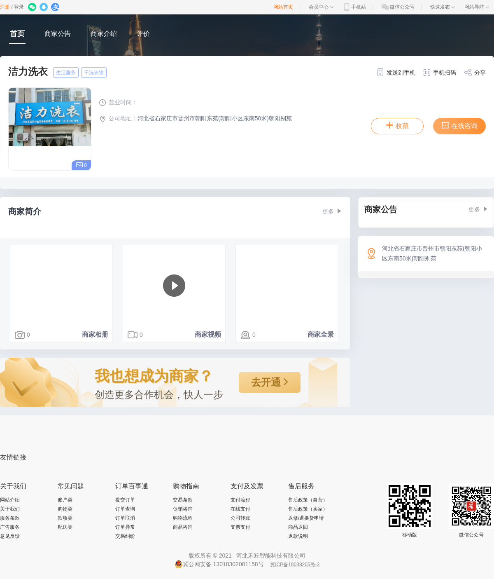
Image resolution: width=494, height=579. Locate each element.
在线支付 (240, 509)
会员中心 (321, 7)
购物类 (65, 509)
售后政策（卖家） (308, 509)
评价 (143, 33)
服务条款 (10, 518)
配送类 (65, 527)
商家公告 (57, 33)
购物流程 (183, 518)
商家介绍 (104, 33)
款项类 (65, 518)
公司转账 (240, 518)
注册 (5, 7)
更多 (332, 211)
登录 (19, 7)
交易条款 (183, 500)
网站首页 (283, 7)
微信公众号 (398, 7)
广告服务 (10, 527)
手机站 (354, 7)
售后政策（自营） (308, 500)
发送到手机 (395, 72)
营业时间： (118, 102)
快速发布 (442, 7)
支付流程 (240, 500)
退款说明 (298, 536)
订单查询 (125, 509)
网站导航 (476, 7)
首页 (17, 34)
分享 (475, 72)
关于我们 (10, 509)
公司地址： (118, 118)
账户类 (65, 500)
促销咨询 (183, 509)
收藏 (397, 125)
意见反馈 (10, 536)
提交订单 (125, 500)
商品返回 (298, 527)
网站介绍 (10, 500)
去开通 (270, 382)
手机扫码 (439, 72)
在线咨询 (459, 125)
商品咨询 (183, 527)
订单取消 (125, 518)
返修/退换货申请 (306, 518)
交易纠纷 (125, 536)
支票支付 (240, 527)
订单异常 (125, 527)
